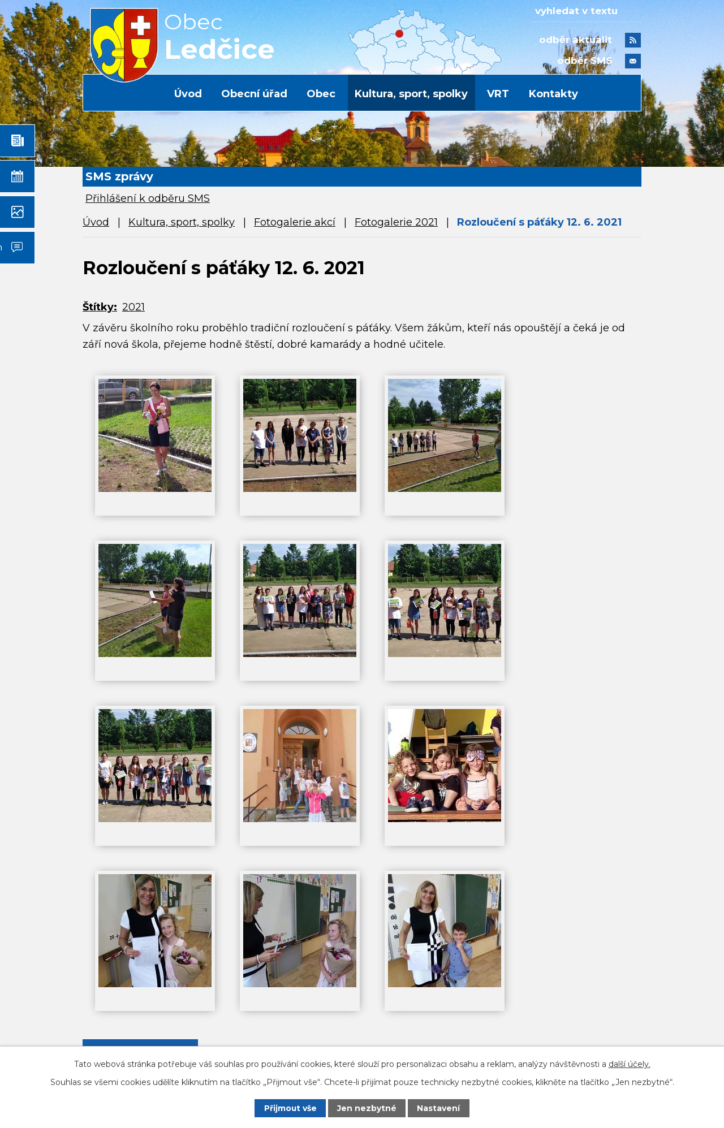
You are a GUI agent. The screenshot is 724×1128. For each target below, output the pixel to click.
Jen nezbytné (367, 1108)
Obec (321, 94)
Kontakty (553, 94)
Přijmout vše (290, 1108)
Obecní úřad (254, 94)
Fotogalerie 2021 (396, 222)
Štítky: (100, 307)
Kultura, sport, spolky (411, 94)
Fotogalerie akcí (294, 222)
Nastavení (438, 1108)
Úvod (188, 94)
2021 (133, 307)
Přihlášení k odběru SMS (147, 198)
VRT (498, 94)
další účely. (629, 1063)
